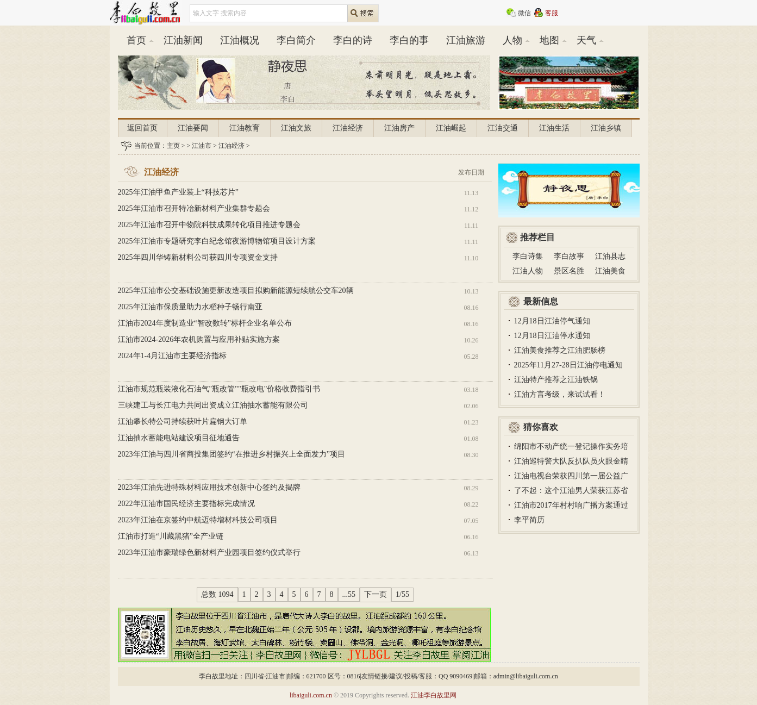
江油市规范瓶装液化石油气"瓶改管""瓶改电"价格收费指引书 (219, 389)
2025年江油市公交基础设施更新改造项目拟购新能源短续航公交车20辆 (236, 290)
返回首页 (142, 128)
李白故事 (569, 256)
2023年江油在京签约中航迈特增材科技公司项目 (198, 520)
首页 (136, 40)
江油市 (201, 145)
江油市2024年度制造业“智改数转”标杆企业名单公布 (205, 323)
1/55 (402, 594)
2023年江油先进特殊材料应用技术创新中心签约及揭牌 (209, 487)
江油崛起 (451, 128)
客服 (551, 13)
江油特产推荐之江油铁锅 (556, 380)
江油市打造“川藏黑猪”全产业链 (170, 536)
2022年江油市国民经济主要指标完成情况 (186, 504)
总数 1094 (217, 594)
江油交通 (502, 128)
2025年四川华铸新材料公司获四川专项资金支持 (198, 257)
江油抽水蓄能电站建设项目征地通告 (179, 438)
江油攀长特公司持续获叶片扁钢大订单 (182, 421)
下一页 (375, 594)
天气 (586, 40)
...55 (349, 594)
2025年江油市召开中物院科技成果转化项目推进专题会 (209, 225)
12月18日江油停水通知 (552, 336)
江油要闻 (193, 128)
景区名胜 (569, 271)
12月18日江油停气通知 (552, 321)
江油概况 (239, 40)
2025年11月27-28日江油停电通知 (568, 365)
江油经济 (348, 128)
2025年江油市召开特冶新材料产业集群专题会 (194, 208)
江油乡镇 (606, 128)
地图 (549, 40)
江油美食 (610, 271)
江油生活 (554, 128)
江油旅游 (465, 40)
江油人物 (527, 271)
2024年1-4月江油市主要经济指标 (172, 356)
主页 (173, 145)
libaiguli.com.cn (311, 695)
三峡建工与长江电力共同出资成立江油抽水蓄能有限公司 (213, 405)
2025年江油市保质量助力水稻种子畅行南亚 (190, 307)
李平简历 (529, 520)
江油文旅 (296, 128)
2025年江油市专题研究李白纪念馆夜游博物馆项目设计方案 (217, 241)
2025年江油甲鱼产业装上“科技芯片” (178, 192)
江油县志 (610, 256)
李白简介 (296, 40)
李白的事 (409, 40)
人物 (512, 40)
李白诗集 (527, 256)
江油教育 (244, 128)
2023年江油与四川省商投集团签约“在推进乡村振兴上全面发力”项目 (231, 454)
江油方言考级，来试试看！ (559, 394)
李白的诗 (352, 40)
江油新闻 (183, 40)
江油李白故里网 (433, 695)
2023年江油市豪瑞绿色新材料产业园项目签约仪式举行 (209, 552)
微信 (524, 13)
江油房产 (399, 128)
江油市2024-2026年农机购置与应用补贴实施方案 (199, 339)
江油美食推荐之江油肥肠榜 (559, 350)
